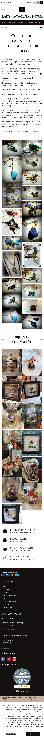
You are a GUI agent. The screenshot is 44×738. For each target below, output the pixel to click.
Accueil (4, 586)
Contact (28, 3)
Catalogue (5, 589)
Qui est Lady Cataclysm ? (10, 595)
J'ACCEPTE (33, 734)
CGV (3, 598)
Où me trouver (6, 607)
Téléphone (5, 649)
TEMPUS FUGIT (6, 604)
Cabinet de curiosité (8, 601)
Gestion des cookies (8, 626)
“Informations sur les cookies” (16, 724)
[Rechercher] (41, 27)
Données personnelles (8, 629)
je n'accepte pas (11, 734)
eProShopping (6, 700)
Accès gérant (36, 700)
